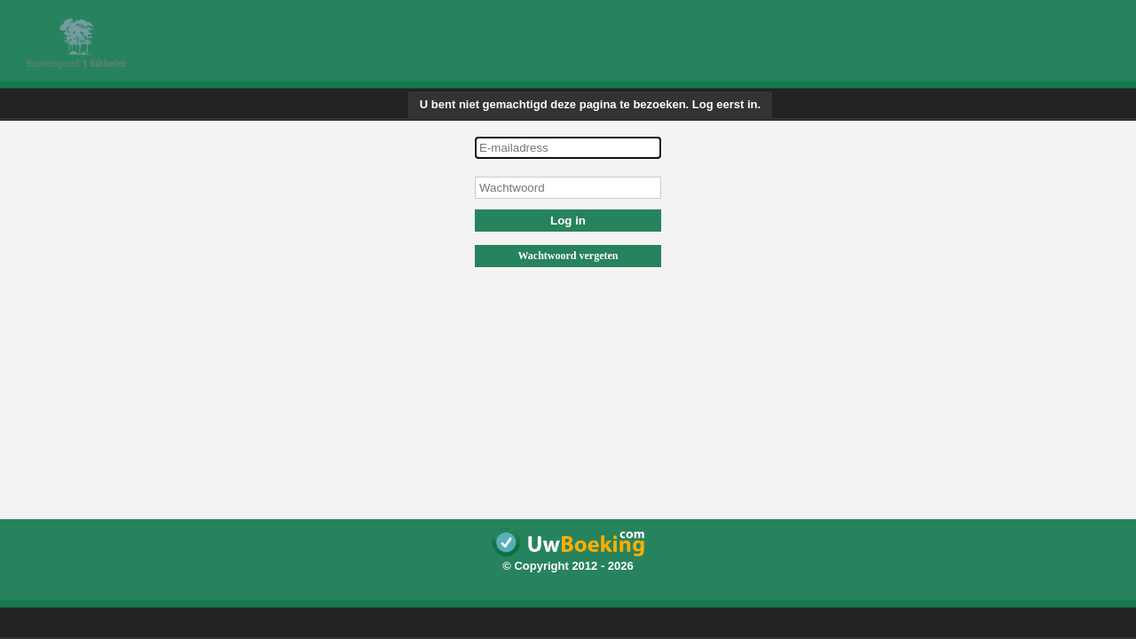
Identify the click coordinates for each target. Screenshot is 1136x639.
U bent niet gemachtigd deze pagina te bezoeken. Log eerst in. (590, 104)
